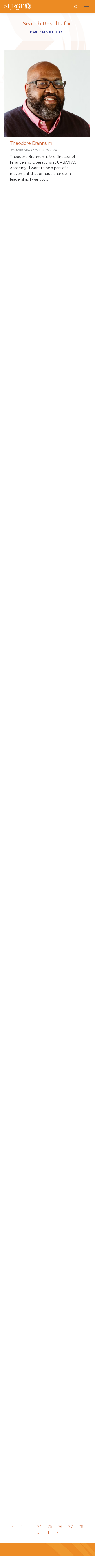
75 (50, 1526)
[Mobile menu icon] (86, 6)
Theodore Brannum (31, 143)
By (21, 149)
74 (39, 1526)
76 (60, 1526)
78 (81, 1526)
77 (70, 1526)
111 (47, 1532)
